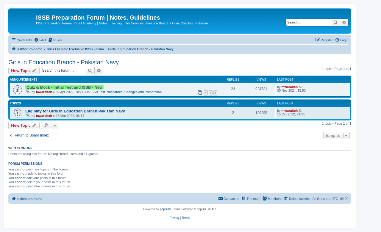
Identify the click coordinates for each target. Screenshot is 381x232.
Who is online (20, 148)
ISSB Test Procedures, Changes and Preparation (126, 92)
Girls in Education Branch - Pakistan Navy (63, 62)
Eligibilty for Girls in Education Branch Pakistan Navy (75, 111)
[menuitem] (40, 40)
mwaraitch (44, 92)
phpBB (164, 209)
